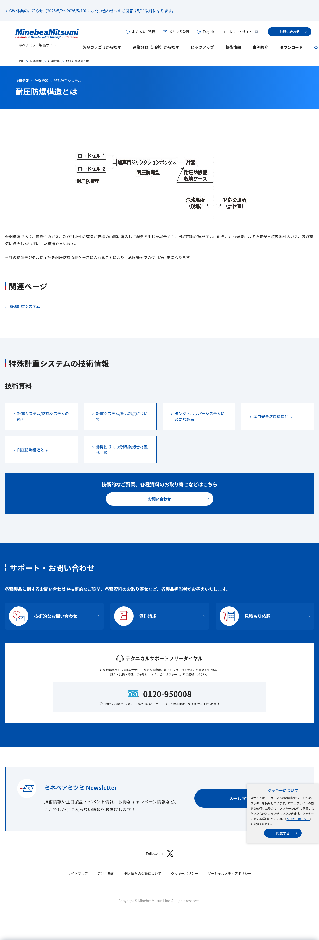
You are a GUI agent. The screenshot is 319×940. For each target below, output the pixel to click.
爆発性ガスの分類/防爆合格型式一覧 (122, 449)
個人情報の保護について (142, 873)
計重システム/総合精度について (122, 416)
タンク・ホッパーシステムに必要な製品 (200, 416)
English (208, 31)
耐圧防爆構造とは (32, 450)
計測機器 (53, 61)
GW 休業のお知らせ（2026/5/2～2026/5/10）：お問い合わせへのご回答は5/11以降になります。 (92, 11)
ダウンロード (291, 47)
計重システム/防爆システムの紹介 (43, 416)
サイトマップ (78, 873)
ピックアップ (202, 47)
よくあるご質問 (143, 31)
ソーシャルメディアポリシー (229, 873)
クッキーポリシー (298, 819)
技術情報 (233, 47)
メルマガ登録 (179, 31)
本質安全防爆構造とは (273, 416)
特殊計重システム (67, 80)
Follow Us (159, 853)
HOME (19, 61)
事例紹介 (260, 47)
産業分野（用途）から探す (156, 47)
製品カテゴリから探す (102, 47)
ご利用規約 (106, 873)
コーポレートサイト (240, 31)
